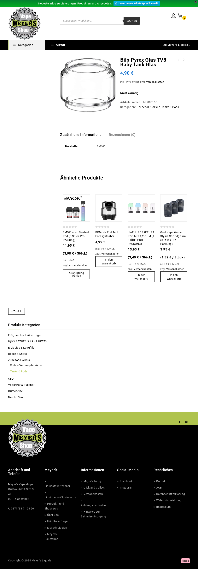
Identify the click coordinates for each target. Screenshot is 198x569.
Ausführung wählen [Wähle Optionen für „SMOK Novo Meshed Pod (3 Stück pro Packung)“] (76, 274)
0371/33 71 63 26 (22, 508)
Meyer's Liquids (57, 527)
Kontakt (161, 481)
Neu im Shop (16, 397)
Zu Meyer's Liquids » (176, 44)
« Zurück (16, 311)
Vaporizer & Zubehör (21, 384)
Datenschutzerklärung (170, 494)
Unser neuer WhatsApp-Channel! (136, 3)
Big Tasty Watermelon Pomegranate (183, 60)
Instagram (126, 487)
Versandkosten (155, 81)
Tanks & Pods (170, 107)
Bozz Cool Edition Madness (178, 60)
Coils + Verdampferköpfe (26, 365)
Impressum (163, 506)
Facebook (126, 481)
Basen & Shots (17, 353)
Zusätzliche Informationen (81, 135)
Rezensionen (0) (122, 135)
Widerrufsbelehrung (169, 500)
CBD (11, 378)
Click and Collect (94, 487)
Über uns (53, 514)
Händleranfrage (57, 521)
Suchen (131, 20)
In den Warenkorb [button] (109, 261)
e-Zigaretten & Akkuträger (24, 335)
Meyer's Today (92, 481)
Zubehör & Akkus (149, 107)
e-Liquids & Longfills (21, 347)
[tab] (84, 134)
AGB (159, 487)
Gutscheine (15, 391)
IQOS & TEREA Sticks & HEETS (27, 341)
